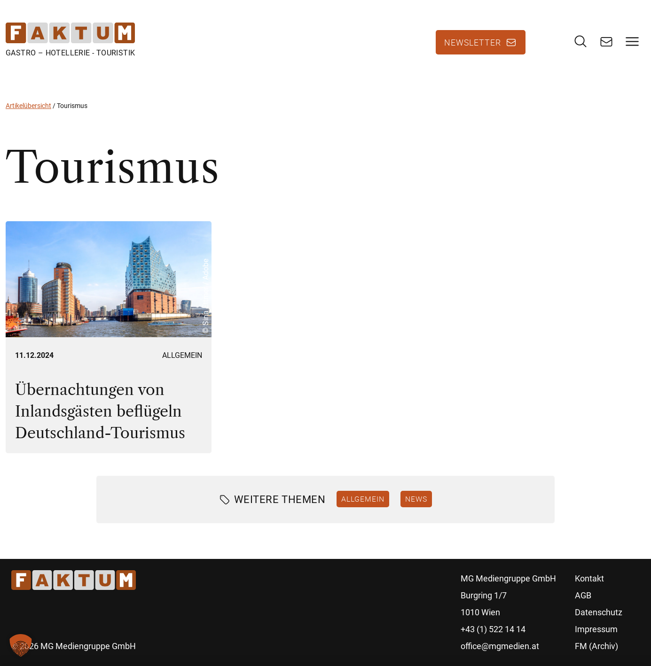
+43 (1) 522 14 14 (493, 629)
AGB (583, 595)
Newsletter (472, 42)
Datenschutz (598, 612)
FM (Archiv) (596, 646)
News (416, 499)
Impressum (596, 629)
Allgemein (182, 355)
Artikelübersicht (28, 105)
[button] (20, 645)
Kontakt (589, 578)
